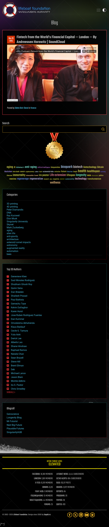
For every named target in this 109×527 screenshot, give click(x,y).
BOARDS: (59, 487)
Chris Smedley (18, 388)
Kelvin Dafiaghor (19, 307)
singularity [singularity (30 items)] (56, 179)
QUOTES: (59, 504)
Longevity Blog (14, 417)
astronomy (12, 245)
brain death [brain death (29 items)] (16, 172)
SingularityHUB (14, 432)
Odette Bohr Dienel (21, 108)
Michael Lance (18, 373)
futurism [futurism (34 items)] (70, 172)
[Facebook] (69, 514)
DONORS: (45, 487)
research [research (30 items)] (46, 179)
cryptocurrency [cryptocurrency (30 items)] (30, 172)
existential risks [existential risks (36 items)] (48, 172)
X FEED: (37, 483)
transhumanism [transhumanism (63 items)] (94, 179)
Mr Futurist (12, 421)
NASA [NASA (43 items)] (89, 175)
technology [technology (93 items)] (81, 179)
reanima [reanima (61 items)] (12, 179)
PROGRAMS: (60, 496)
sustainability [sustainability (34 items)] (69, 179)
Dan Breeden (17, 292)
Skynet (10, 224)
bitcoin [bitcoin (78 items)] (100, 167)
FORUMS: (47, 504)
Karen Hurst (17, 311)
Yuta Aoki (16, 334)
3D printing (12, 203)
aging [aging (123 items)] (10, 167)
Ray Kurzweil (13, 215)
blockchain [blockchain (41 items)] (8, 172)
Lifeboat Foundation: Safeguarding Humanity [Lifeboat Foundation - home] (47, 10)
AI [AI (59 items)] (14, 167)
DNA (9, 212)
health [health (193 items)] (82, 171)
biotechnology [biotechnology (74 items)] (90, 167)
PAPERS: (59, 500)
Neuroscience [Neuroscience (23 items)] (95, 176)
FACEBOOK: (36, 474)
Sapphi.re (47, 514)
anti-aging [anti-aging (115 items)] (31, 167)
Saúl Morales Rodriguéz (23, 280)
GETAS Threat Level (54, 463)
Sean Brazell (17, 357)
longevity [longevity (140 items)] (81, 175)
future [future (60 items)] (63, 171)
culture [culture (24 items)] (36, 172)
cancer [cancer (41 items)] (22, 172)
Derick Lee (16, 338)
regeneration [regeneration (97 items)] (36, 178)
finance (33, 108)
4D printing (12, 206)
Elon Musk (12, 218)
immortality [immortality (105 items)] (19, 175)
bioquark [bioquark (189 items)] (67, 167)
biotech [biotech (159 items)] (78, 167)
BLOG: (58, 483)
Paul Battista (17, 299)
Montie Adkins (18, 381)
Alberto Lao (16, 342)
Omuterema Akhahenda (23, 323)
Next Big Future (14, 425)
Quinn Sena (17, 288)
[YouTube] (86, 514)
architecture (12, 239)
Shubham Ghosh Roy (21, 284)
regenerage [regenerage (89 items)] (23, 178)
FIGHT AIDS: (39, 491)
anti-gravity (12, 236)
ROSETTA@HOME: (36, 500)
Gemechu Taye (18, 303)
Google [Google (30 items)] (75, 172)
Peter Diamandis (15, 209)
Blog (54, 23)
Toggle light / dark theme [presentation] (104, 10)
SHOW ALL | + (11, 392)
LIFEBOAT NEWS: (62, 474)
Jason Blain (17, 377)
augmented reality (16, 248)
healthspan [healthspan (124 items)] (93, 171)
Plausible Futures (15, 428)
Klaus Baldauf (18, 327)
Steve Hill (15, 361)
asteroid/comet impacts (19, 242)
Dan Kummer (17, 319)
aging (9, 230)
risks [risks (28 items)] (51, 179)
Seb (13, 369)
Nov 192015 (11, 39)
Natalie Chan (17, 354)
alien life (11, 233)
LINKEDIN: (37, 478)
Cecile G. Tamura (19, 330)
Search (103, 129)
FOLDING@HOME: (37, 496)
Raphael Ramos (19, 350)
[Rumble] (92, 514)
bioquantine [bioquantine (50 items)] (55, 167)
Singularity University (17, 221)
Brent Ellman (17, 365)
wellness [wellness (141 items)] (55, 183)
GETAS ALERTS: (61, 478)
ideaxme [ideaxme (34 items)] (9, 176)
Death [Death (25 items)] (40, 172)
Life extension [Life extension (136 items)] (58, 175)
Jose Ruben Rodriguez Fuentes (26, 315)
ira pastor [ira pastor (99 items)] (44, 175)
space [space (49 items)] (62, 179)
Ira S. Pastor (17, 385)
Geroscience (13, 414)
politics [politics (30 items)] (101, 176)
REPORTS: (59, 491)
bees (9, 254)
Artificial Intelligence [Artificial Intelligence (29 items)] (43, 167)
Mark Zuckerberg (15, 227)
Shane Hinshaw (19, 346)
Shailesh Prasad (19, 295)
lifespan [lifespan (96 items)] (71, 175)
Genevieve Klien (19, 276)
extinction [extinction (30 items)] (57, 172)
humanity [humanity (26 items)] (103, 172)
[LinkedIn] (81, 514)
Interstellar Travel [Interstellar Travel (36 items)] (32, 176)
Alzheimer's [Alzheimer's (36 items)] (20, 167)
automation (12, 251)
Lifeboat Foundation (20, 514)
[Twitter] (75, 514)
